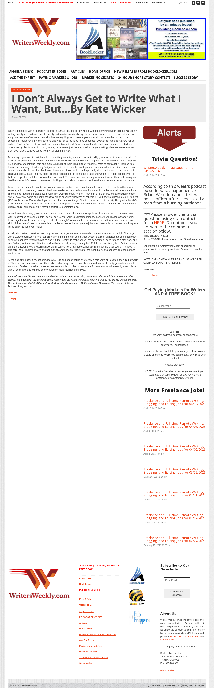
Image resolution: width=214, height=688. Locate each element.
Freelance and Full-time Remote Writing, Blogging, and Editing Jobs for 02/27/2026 (174, 539)
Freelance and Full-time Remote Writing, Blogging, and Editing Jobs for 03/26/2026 (174, 470)
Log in (148, 685)
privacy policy (167, 670)
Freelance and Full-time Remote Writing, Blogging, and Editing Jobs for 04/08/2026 (174, 425)
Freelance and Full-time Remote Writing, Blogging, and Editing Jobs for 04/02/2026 (174, 447)
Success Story (186, 77)
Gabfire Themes (196, 685)
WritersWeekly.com (27, 685)
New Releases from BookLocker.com (145, 71)
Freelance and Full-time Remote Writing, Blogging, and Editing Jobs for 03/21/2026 (174, 493)
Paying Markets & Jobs (58, 77)
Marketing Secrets (98, 77)
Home (11, 2)
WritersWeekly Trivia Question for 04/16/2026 (169, 169)
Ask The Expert (22, 77)
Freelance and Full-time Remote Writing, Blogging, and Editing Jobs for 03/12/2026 (174, 516)
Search (182, 2)
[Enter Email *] (173, 306)
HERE (159, 222)
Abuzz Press (194, 636)
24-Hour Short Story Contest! (144, 77)
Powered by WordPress (164, 685)
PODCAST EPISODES (52, 71)
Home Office (99, 71)
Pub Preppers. (167, 639)
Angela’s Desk (21, 71)
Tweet (12, 298)
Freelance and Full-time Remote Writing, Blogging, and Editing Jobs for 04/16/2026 (174, 402)
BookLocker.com (178, 636)
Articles (78, 71)
